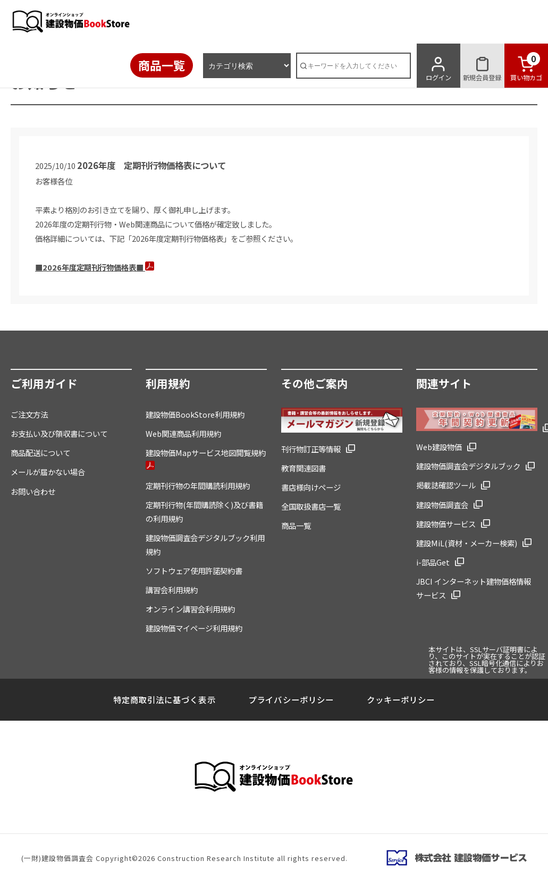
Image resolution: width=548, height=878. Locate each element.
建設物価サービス (446, 523)
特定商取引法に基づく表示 (164, 699)
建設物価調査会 (442, 504)
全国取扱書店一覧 (311, 506)
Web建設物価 (439, 446)
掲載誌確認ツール (446, 485)
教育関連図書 (303, 468)
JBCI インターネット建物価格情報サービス (473, 588)
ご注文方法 (29, 414)
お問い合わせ (33, 491)
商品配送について (40, 452)
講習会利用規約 (172, 589)
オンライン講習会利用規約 (190, 608)
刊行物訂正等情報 (311, 448)
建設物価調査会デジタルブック (468, 465)
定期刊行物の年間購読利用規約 (198, 485)
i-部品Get (433, 562)
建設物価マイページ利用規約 (194, 628)
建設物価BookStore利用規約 (195, 414)
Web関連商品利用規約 (183, 433)
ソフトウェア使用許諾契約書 (194, 570)
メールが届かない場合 (48, 471)
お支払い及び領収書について (59, 433)
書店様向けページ (311, 487)
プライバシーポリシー (290, 699)
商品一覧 (161, 64)
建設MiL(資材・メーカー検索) (466, 542)
